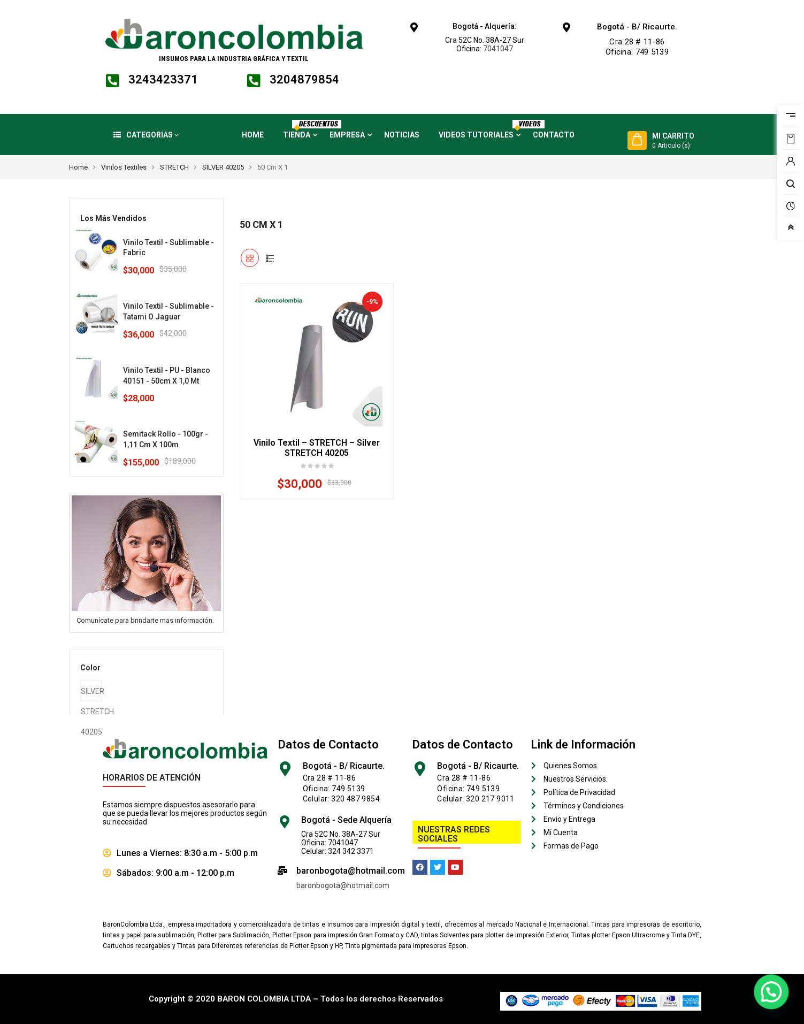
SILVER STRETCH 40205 (91, 694)
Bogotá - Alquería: (485, 26)
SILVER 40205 (223, 167)
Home (78, 167)
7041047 (498, 48)
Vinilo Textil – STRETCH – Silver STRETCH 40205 (317, 448)
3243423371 (163, 79)
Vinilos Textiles (124, 167)
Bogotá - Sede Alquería (346, 820)
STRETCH (174, 167)
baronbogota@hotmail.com (342, 885)
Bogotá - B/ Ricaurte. (637, 27)
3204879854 (304, 79)
